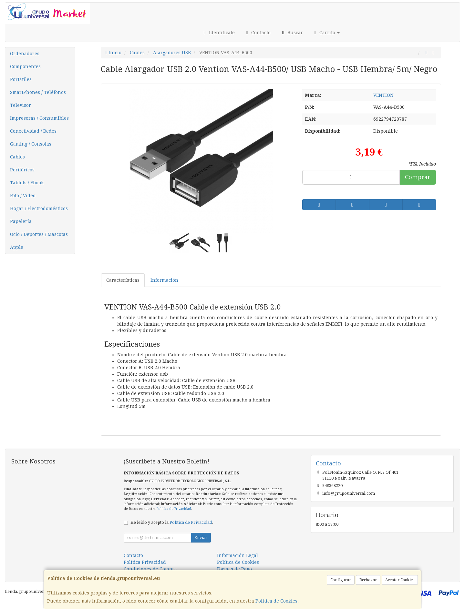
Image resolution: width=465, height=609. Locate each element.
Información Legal (237, 555)
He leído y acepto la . (171, 522)
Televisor (20, 105)
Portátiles (21, 79)
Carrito (326, 32)
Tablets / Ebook (27, 182)
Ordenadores (24, 53)
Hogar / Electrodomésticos (39, 208)
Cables (17, 156)
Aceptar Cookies (399, 580)
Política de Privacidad (174, 509)
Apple (16, 247)
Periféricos (22, 169)
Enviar (200, 537)
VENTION (383, 95)
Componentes (25, 66)
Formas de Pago (234, 569)
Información (164, 280)
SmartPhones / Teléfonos (38, 92)
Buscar (291, 32)
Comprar (417, 177)
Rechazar (368, 580)
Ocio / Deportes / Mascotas (39, 234)
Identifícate (218, 32)
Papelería (21, 221)
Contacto (257, 32)
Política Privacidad (145, 562)
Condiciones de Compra (150, 569)
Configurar (340, 580)
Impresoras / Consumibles (39, 118)
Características (123, 280)
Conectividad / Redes (33, 131)
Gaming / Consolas (30, 144)
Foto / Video (23, 195)
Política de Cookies (276, 601)
